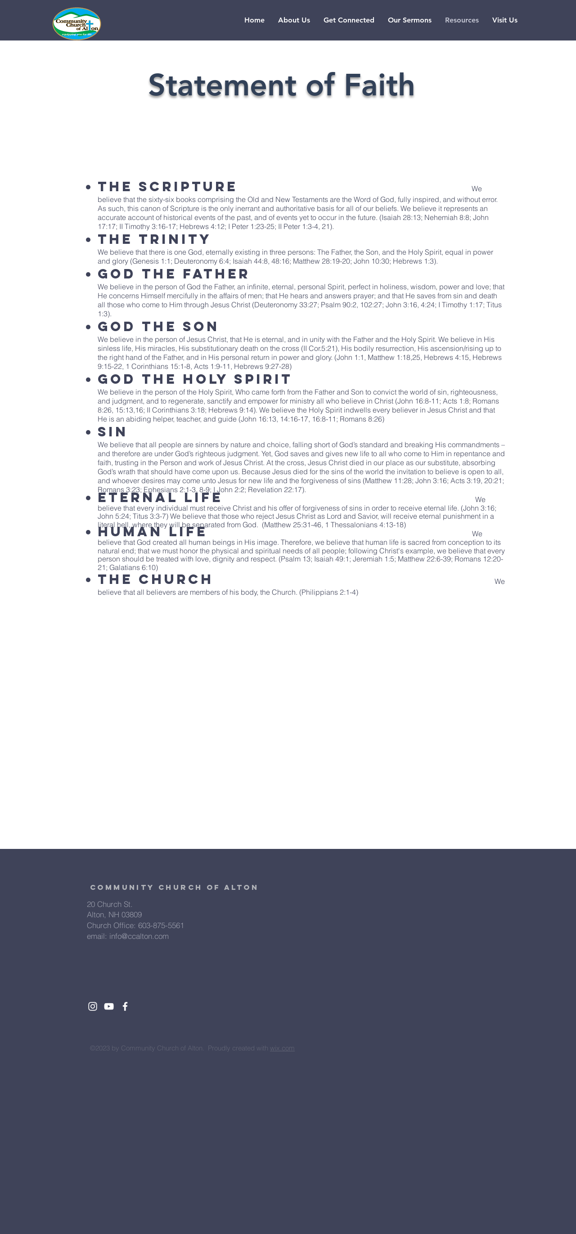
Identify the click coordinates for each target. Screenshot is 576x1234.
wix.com (282, 1048)
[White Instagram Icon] (93, 1006)
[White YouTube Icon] (109, 1006)
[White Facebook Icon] (125, 1006)
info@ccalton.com (139, 936)
